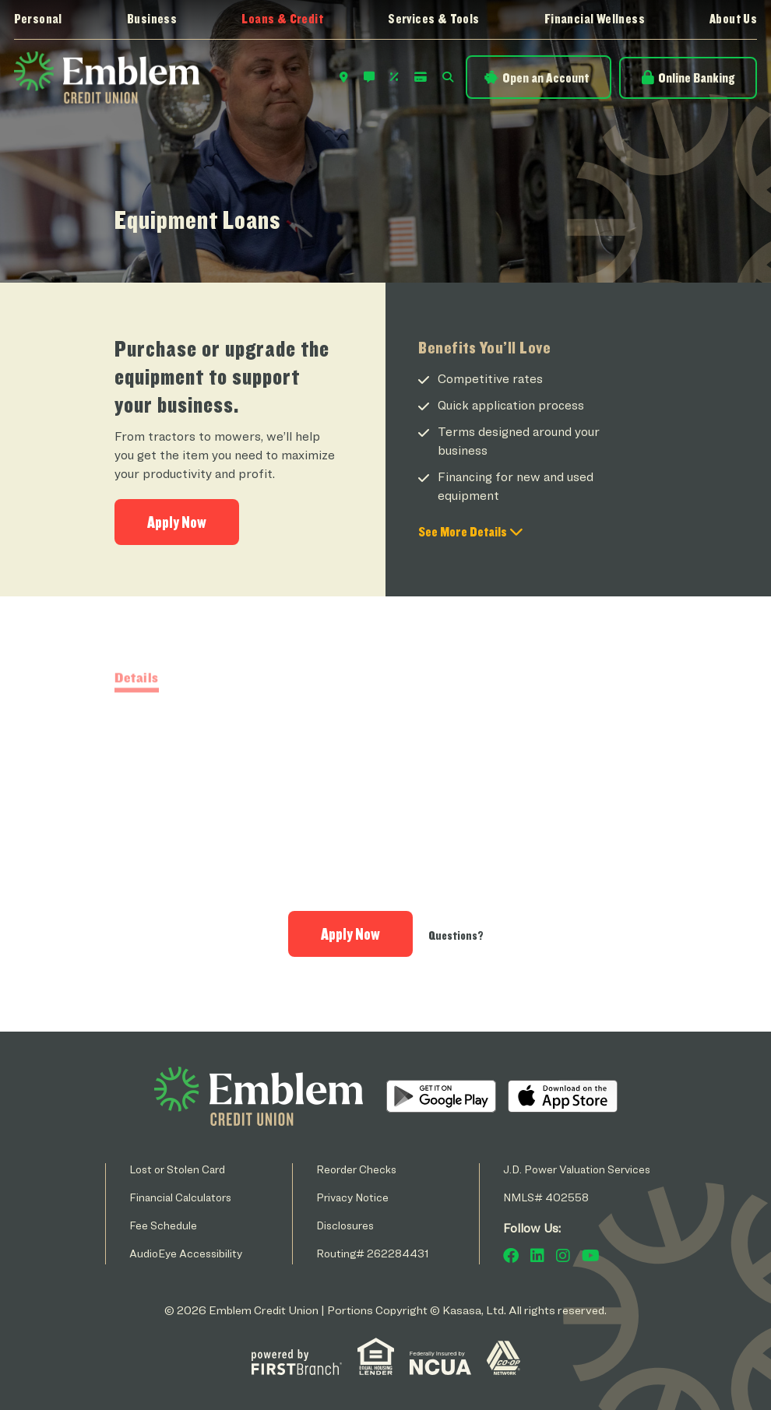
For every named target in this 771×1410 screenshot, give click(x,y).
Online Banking (696, 77)
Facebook (511, 1256)
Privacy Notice (352, 1197)
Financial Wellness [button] (594, 18)
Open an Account (545, 77)
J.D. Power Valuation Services (576, 1169)
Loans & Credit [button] (282, 18)
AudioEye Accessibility (185, 1253)
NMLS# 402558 (546, 1197)
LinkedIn (537, 1256)
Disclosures (345, 1225)
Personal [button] (38, 18)
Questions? (456, 935)
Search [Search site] (447, 77)
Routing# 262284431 (372, 1253)
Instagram (563, 1256)
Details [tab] (136, 721)
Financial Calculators (180, 1197)
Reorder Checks (356, 1169)
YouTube (591, 1256)
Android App (441, 1096)
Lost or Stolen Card (177, 1169)
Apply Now (176, 522)
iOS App (563, 1096)
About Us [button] (733, 18)
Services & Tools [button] (433, 18)
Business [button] (152, 18)
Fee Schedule (163, 1225)
